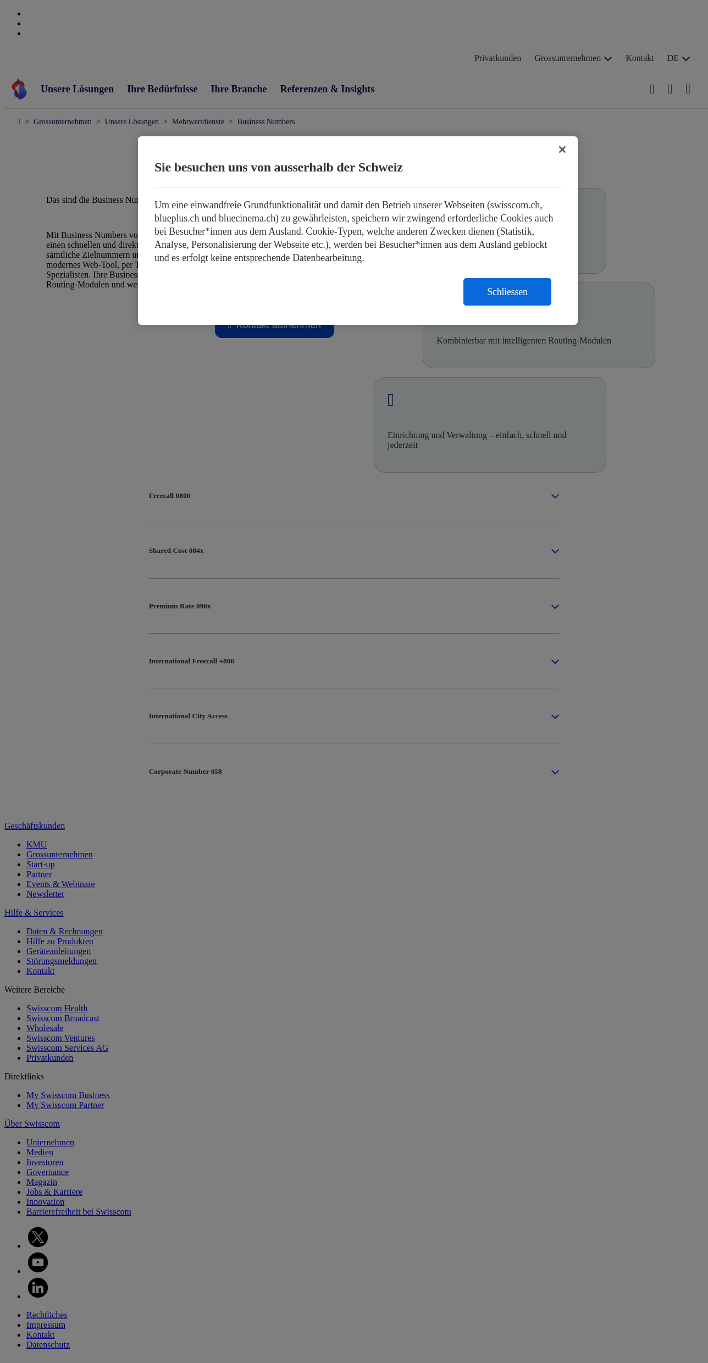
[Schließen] (562, 149)
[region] (358, 230)
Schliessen (507, 291)
